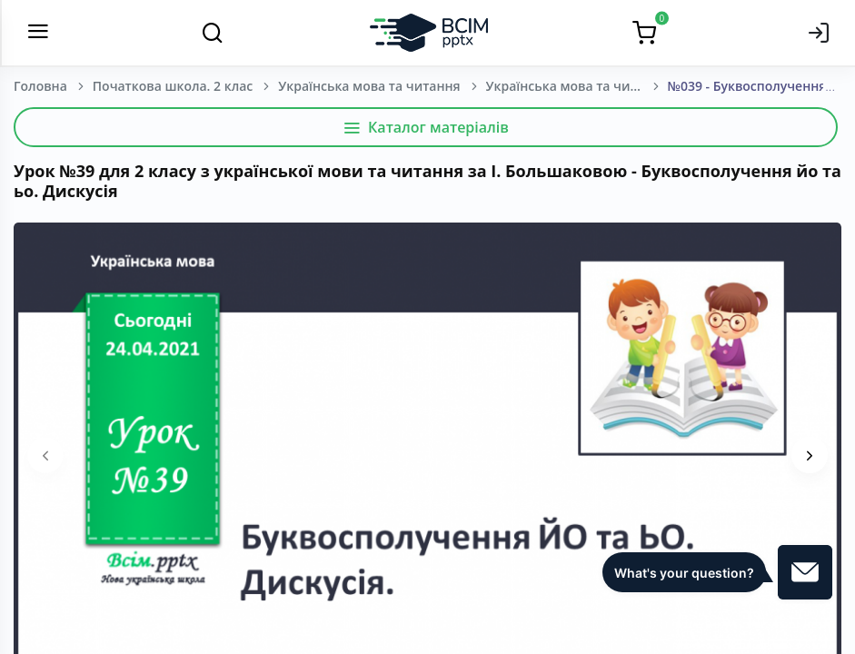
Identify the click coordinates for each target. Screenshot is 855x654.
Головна (40, 86)
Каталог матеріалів (426, 127)
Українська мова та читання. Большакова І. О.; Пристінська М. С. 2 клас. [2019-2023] (577, 86)
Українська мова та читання (369, 86)
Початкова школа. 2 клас (173, 86)
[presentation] (45, 455)
